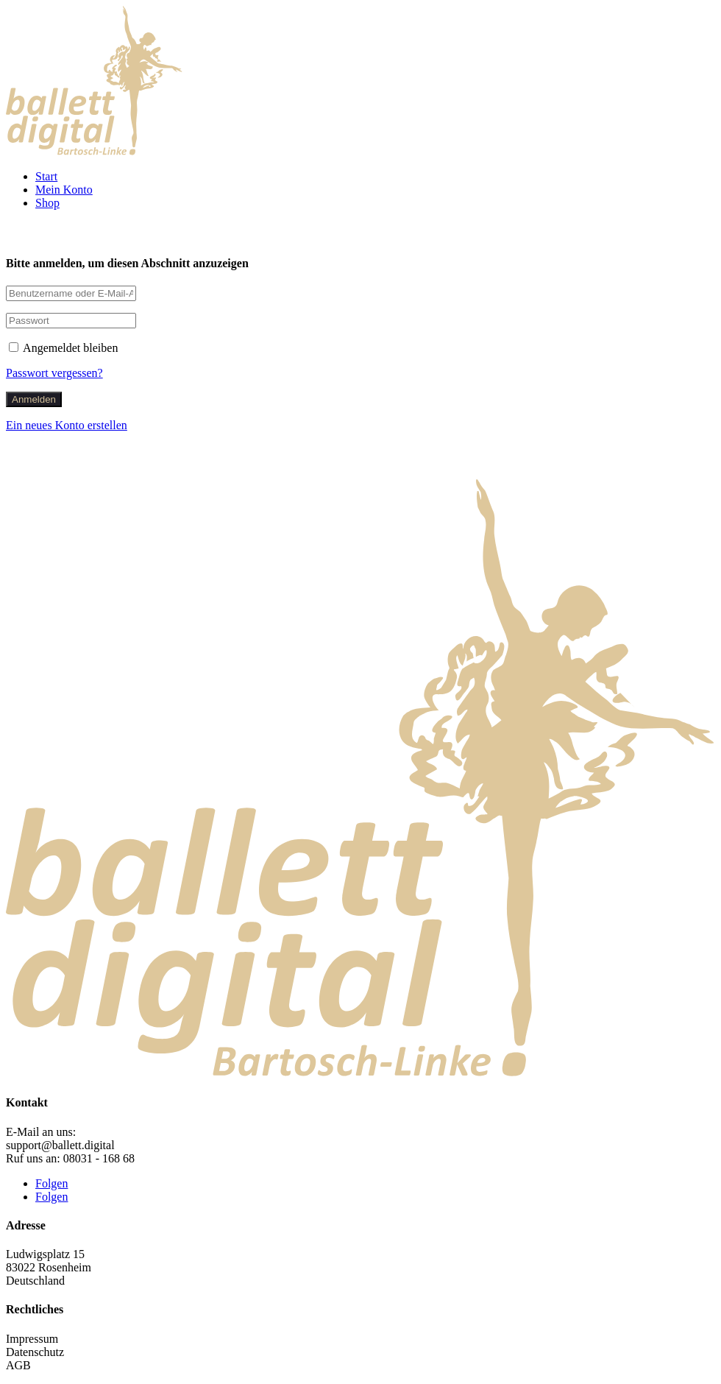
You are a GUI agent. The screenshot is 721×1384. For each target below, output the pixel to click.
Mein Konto (64, 189)
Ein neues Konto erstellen (66, 425)
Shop (47, 203)
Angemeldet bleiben (63, 348)
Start (46, 176)
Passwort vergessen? (54, 373)
